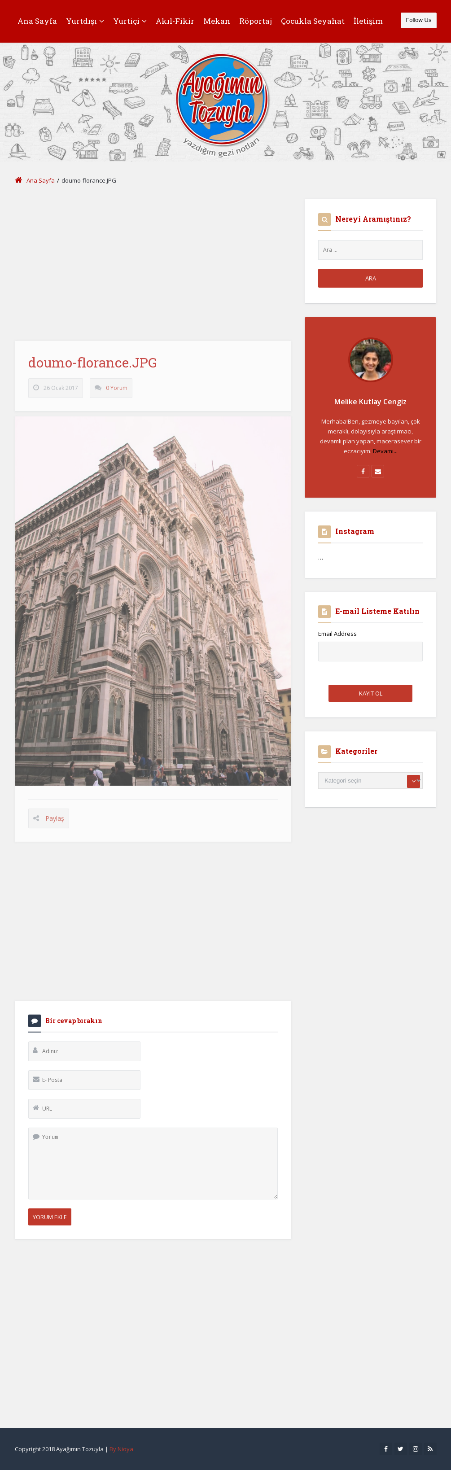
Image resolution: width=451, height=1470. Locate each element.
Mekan (216, 21)
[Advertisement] (153, 262)
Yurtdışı (85, 21)
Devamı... (385, 451)
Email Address (337, 634)
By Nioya (121, 1449)
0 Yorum (116, 393)
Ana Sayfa (37, 21)
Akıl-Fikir (175, 21)
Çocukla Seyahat (313, 21)
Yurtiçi (130, 21)
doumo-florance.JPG (92, 367)
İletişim (368, 21)
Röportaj (255, 21)
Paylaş (54, 823)
